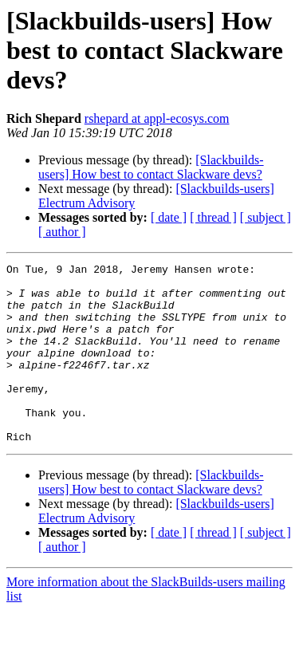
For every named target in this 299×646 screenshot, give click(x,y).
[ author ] (62, 231)
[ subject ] (265, 217)
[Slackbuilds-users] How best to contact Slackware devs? (151, 167)
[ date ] (169, 217)
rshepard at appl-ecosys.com (157, 118)
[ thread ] (213, 217)
